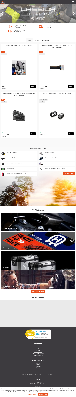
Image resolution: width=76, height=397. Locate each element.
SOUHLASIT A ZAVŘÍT (43, 394)
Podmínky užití (50, 374)
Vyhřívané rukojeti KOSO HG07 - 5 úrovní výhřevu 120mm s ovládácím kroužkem (57, 46)
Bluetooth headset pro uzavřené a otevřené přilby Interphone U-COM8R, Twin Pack (19, 94)
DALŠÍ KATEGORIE (69, 173)
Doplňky (38, 364)
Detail (32, 86)
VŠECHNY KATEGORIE (38, 292)
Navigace (38, 363)
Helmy (38, 368)
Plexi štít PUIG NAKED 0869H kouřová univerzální (19, 45)
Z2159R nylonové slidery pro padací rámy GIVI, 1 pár (57, 93)
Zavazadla (38, 366)
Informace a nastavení (32, 394)
